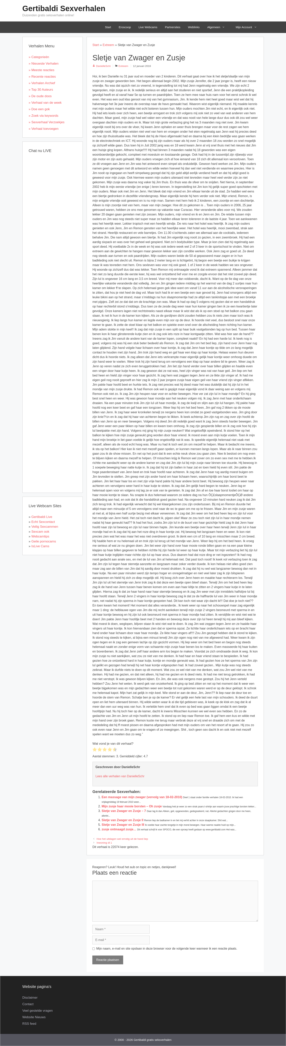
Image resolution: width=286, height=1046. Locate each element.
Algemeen (218, 27)
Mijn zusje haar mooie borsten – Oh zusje (132, 806)
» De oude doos (40, 96)
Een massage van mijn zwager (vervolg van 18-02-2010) (142, 797)
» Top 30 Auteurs (41, 89)
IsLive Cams (40, 546)
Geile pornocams (43, 541)
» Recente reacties (42, 76)
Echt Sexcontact (43, 522)
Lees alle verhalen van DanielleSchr (120, 776)
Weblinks (194, 27)
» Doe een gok (39, 109)
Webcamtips (40, 536)
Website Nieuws (34, 1017)
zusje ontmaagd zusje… (119, 829)
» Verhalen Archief (42, 83)
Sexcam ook (40, 531)
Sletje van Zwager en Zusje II (122, 820)
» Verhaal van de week (45, 102)
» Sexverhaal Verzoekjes (47, 122)
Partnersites (172, 27)
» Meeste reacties (41, 70)
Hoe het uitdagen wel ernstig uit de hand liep (122, 838)
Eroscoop (125, 27)
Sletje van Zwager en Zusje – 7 (124, 811)
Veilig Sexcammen (44, 526)
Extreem (108, 45)
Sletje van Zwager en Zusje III (123, 824)
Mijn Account (249, 27)
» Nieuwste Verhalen (44, 63)
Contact (28, 1004)
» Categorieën (39, 57)
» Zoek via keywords (43, 116)
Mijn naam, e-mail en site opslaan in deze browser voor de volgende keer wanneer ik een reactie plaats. (166, 948)
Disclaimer (30, 997)
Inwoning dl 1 (104, 842)
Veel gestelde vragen (37, 1010)
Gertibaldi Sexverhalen (64, 8)
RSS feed (29, 1023)
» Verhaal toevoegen (44, 129)
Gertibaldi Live (41, 517)
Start (108, 27)
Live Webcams (147, 27)
